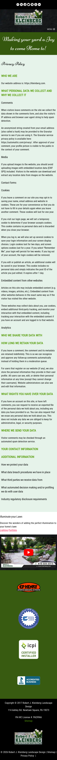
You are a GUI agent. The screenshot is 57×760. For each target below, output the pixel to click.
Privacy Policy (27, 755)
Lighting (4, 530)
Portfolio (13, 530)
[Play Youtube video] (28, 552)
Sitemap (28, 720)
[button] (49, 29)
